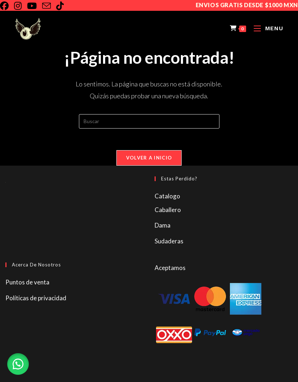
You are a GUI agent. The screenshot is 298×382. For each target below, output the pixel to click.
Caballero (168, 210)
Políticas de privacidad (35, 298)
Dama (162, 225)
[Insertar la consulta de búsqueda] (149, 121)
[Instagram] (20, 5)
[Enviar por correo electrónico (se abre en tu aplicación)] (49, 5)
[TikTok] (62, 5)
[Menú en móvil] (265, 28)
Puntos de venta (27, 282)
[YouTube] (34, 5)
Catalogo (167, 196)
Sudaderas (169, 241)
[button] (18, 364)
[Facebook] (7, 5)
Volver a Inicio (149, 158)
